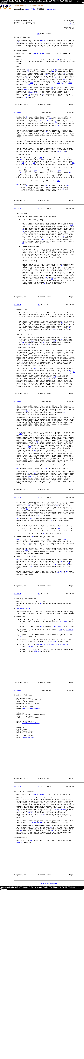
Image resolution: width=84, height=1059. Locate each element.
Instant (39, 1)
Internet (42, 46)
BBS (50, 1)
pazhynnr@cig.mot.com (30, 843)
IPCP (29, 567)
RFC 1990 (53, 764)
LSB (23, 193)
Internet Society (39, 62)
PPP (38, 38)
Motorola (71, 26)
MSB (34, 193)
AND (51, 986)
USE (52, 990)
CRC (56, 91)
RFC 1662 (69, 750)
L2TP (58, 97)
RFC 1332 (31, 769)
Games (25, 1)
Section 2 (44, 141)
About (55, 1)
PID (23, 274)
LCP (63, 224)
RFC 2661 (63, 740)
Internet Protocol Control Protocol (53, 767)
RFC (31, 1001)
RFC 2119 (60, 179)
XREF (19, 1)
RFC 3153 (17, 132)
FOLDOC (62, 1)
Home (2, 1)
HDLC (63, 85)
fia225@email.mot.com (30, 861)
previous (49, 9)
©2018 (43, 1052)
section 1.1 (34, 109)
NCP (27, 138)
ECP (39, 662)
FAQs (14, 1)
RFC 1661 (23, 758)
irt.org (27, 9)
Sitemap (3, 3)
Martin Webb (52, 1052)
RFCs (68, 1)
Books (45, 1)
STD (60, 750)
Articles (8, 1)
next (54, 9)
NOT (31, 617)
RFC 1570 (57, 746)
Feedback (75, 1)
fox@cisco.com (27, 879)
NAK (32, 405)
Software (32, 1)
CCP (32, 662)
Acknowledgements (23, 724)
